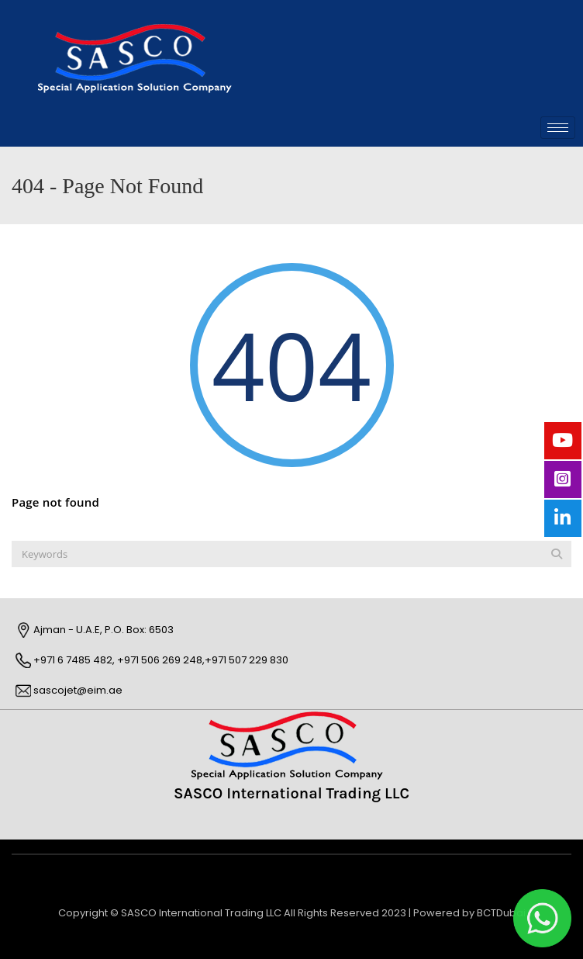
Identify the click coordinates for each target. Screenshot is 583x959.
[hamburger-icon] (557, 127)
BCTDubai (501, 912)
